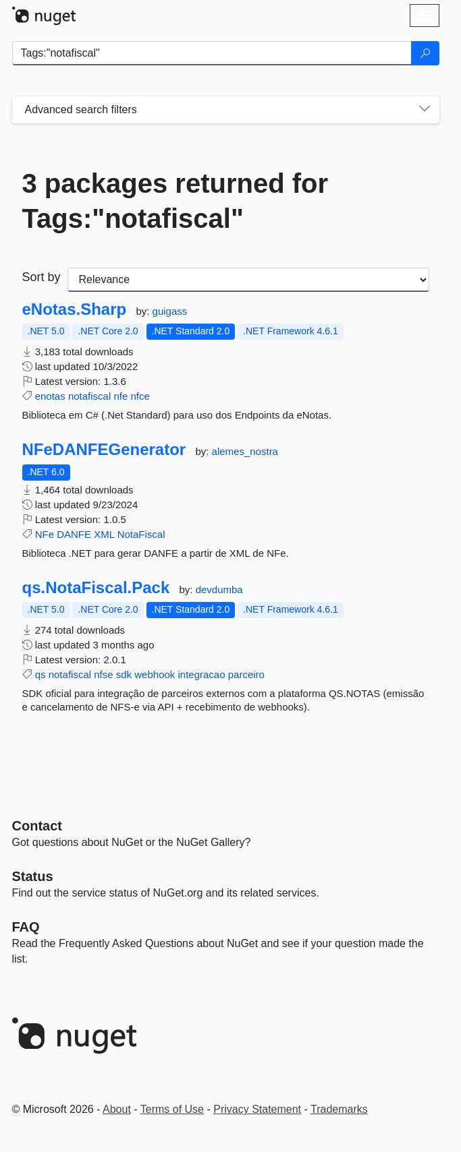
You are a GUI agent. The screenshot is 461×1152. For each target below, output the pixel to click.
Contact (37, 825)
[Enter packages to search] (212, 53)
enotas (50, 396)
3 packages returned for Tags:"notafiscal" (175, 201)
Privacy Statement (257, 1109)
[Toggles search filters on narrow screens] (424, 109)
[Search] (425, 53)
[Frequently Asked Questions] (26, 926)
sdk (124, 674)
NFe (44, 534)
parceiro (246, 674)
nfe (120, 396)
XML (104, 534)
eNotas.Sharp (74, 309)
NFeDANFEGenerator (104, 449)
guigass (170, 311)
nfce (139, 396)
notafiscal (89, 396)
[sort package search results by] (248, 280)
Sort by (41, 277)
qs (40, 674)
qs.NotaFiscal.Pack (96, 587)
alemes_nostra (245, 451)
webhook (154, 674)
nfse (103, 674)
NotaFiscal (141, 534)
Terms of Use (172, 1109)
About (117, 1109)
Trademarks (339, 1109)
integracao (201, 674)
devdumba (219, 589)
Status (32, 876)
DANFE (74, 534)
